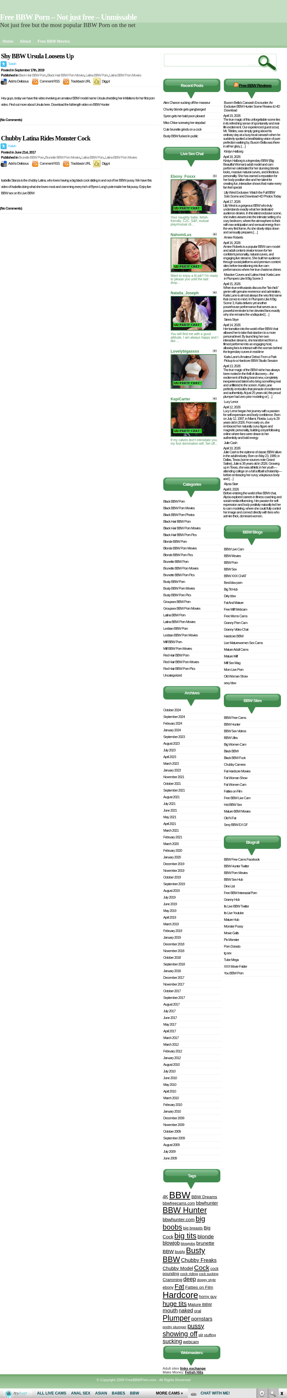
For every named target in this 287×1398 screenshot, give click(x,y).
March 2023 (171, 763)
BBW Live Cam (234, 549)
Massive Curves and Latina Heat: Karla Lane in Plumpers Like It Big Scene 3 (252, 276)
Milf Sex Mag (232, 663)
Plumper (176, 1318)
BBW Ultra (230, 738)
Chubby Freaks (199, 1260)
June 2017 (170, 1018)
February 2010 (172, 1105)
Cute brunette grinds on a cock (182, 129)
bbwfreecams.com (179, 1203)
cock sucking (208, 1274)
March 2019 (171, 924)
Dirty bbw (230, 596)
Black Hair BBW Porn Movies (65, 75)
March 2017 (171, 1038)
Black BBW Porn (174, 501)
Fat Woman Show (235, 778)
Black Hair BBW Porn (32, 75)
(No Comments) (11, 120)
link (281, 1298)
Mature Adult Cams (236, 649)
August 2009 (171, 1145)
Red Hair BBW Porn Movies (181, 662)
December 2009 (173, 1118)
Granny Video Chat (236, 629)
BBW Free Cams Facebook (242, 859)
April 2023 (169, 757)
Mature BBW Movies (237, 811)
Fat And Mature (233, 603)
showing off (180, 1334)
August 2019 (171, 891)
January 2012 (172, 1058)
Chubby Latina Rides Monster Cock (45, 138)
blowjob (171, 1243)
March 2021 (171, 830)
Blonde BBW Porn (175, 541)
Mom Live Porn (233, 669)
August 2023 (171, 743)
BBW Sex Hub (233, 879)
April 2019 (169, 917)
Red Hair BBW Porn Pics (179, 668)
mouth (170, 1311)
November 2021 (173, 777)
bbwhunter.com (179, 1219)
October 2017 (172, 991)
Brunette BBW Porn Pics (179, 575)
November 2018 (173, 951)
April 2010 (169, 1091)
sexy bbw (230, 683)
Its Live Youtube (234, 913)
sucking (172, 1341)
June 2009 (170, 1158)
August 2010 (171, 1064)
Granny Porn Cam (235, 623)
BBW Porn (231, 562)
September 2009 (174, 1138)
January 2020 (172, 857)
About (25, 41)
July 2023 (169, 750)
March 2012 (171, 1044)
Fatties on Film (199, 1287)
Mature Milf (231, 656)
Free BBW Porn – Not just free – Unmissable (68, 17)
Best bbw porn (233, 582)
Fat (179, 1286)
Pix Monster (231, 940)
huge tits (175, 1303)
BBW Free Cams (235, 718)
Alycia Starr (231, 484)
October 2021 (172, 783)
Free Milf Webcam (235, 609)
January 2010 (172, 1111)
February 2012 (172, 1051)
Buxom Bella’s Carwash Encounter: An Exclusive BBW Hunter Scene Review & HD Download (252, 106)
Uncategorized (172, 675)
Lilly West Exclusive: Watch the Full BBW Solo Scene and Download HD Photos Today (252, 194)
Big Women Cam (235, 744)
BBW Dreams (204, 1196)
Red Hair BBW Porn (176, 655)
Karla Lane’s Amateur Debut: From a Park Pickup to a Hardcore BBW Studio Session (250, 358)
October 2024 (172, 710)
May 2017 (169, 1024)
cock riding (189, 1274)
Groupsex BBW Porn (176, 602)
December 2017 (173, 977)
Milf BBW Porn (172, 642)
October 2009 (172, 1131)
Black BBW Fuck (235, 758)
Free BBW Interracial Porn (240, 893)
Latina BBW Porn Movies (125, 75)
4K (165, 1196)
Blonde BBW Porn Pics (178, 555)
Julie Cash (230, 443)
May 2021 (169, 817)
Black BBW (231, 751)
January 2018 (172, 971)
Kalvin (12, 146)
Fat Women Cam (235, 784)
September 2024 (174, 717)
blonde (205, 1237)
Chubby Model (178, 1268)
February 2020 (172, 850)
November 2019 (173, 870)
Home (8, 41)
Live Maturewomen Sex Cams (243, 643)
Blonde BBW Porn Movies (180, 548)
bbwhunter (207, 1203)
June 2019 (170, 904)
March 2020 (171, 844)
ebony (168, 1287)
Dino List (229, 886)
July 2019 (169, 897)
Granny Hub (231, 899)
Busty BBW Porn (174, 582)
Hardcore (180, 1295)
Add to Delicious (18, 81)
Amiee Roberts (233, 237)
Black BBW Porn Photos (179, 515)
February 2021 (172, 837)
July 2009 (169, 1151)
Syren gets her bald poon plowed (184, 116)
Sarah (12, 64)
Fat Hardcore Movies (237, 771)
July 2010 (169, 1071)
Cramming (172, 1279)
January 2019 (172, 937)
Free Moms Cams (235, 616)
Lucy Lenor (231, 402)
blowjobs (188, 1243)
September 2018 (174, 964)
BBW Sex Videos (235, 731)
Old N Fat (230, 818)
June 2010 (170, 1078)
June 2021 (170, 810)
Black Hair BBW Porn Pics (179, 535)
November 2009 (173, 1125)
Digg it (105, 81)
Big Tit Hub (231, 589)
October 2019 (172, 877)
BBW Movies (232, 556)
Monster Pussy (233, 926)
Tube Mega (231, 960)
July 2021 (169, 804)
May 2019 (169, 911)
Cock (202, 1267)
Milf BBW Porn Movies (177, 648)
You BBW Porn (233, 973)
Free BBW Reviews (255, 85)
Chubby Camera (234, 764)
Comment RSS (50, 81)
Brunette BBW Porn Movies (62, 157)
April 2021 (169, 824)
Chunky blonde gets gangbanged (184, 109)
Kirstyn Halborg (233, 151)
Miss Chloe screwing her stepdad (184, 123)
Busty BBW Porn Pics (177, 595)
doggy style (206, 1280)
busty (180, 1251)
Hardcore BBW (233, 636)
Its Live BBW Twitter (236, 906)
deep (189, 1279)
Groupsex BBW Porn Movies (181, 608)
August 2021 (171, 797)
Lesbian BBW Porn (175, 628)
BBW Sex (230, 569)
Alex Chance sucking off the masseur (186, 102)
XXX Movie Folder (235, 966)
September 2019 (174, 884)
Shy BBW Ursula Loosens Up (37, 56)
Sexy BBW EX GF (236, 825)
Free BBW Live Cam (237, 798)
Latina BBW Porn (97, 75)
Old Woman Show (235, 676)
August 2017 (171, 1004)
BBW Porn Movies (235, 873)
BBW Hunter (185, 1210)
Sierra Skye (231, 319)
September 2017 (174, 998)
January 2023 (172, 770)
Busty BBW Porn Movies (179, 588)
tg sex (227, 953)
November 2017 (173, 984)
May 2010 (169, 1084)
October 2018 (172, 957)
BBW (179, 1195)
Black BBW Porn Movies (179, 508)
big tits (185, 1235)
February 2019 (172, 931)
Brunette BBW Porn (31, 157)
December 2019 (173, 864)
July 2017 (169, 1011)
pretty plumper (175, 1327)
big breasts (192, 1228)
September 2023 (174, 737)
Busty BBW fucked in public (180, 136)
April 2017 (169, 1031)
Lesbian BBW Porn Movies (180, 635)
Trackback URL (81, 81)
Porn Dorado (232, 946)
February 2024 (172, 723)
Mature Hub (231, 919)
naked (186, 1310)
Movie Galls (231, 933)
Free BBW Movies (54, 41)
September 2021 (174, 790)
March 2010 (171, 1098)
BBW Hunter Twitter (236, 866)
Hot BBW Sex (233, 805)
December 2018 (173, 944)
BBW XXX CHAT (235, 576)
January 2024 (172, 730)
